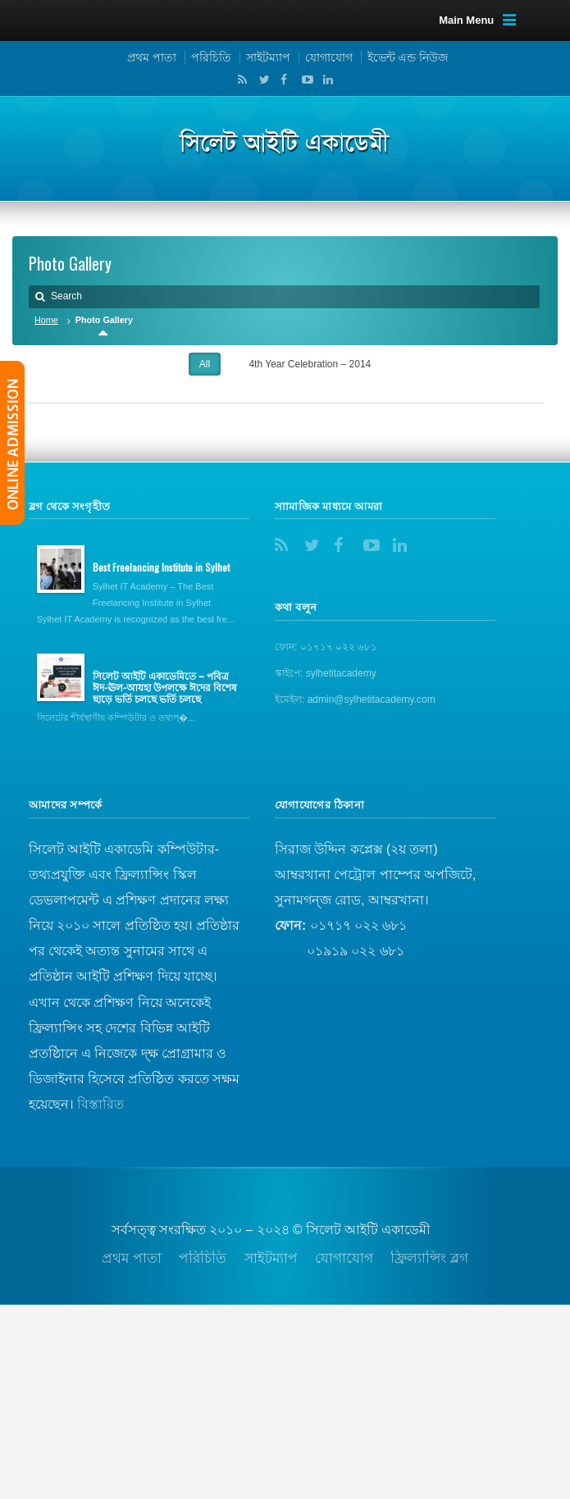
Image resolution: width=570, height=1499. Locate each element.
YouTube (303, 79)
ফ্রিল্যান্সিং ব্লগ (429, 1258)
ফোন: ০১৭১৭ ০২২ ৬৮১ (326, 647)
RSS (239, 79)
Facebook (282, 79)
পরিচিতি (211, 57)
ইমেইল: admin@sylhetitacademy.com (355, 699)
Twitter (260, 79)
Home (46, 320)
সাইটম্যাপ (268, 57)
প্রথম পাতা (151, 57)
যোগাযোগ (329, 57)
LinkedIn (324, 79)
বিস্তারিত (100, 1104)
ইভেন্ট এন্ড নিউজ (408, 57)
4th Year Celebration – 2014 (310, 364)
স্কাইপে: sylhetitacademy (325, 673)
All (204, 364)
